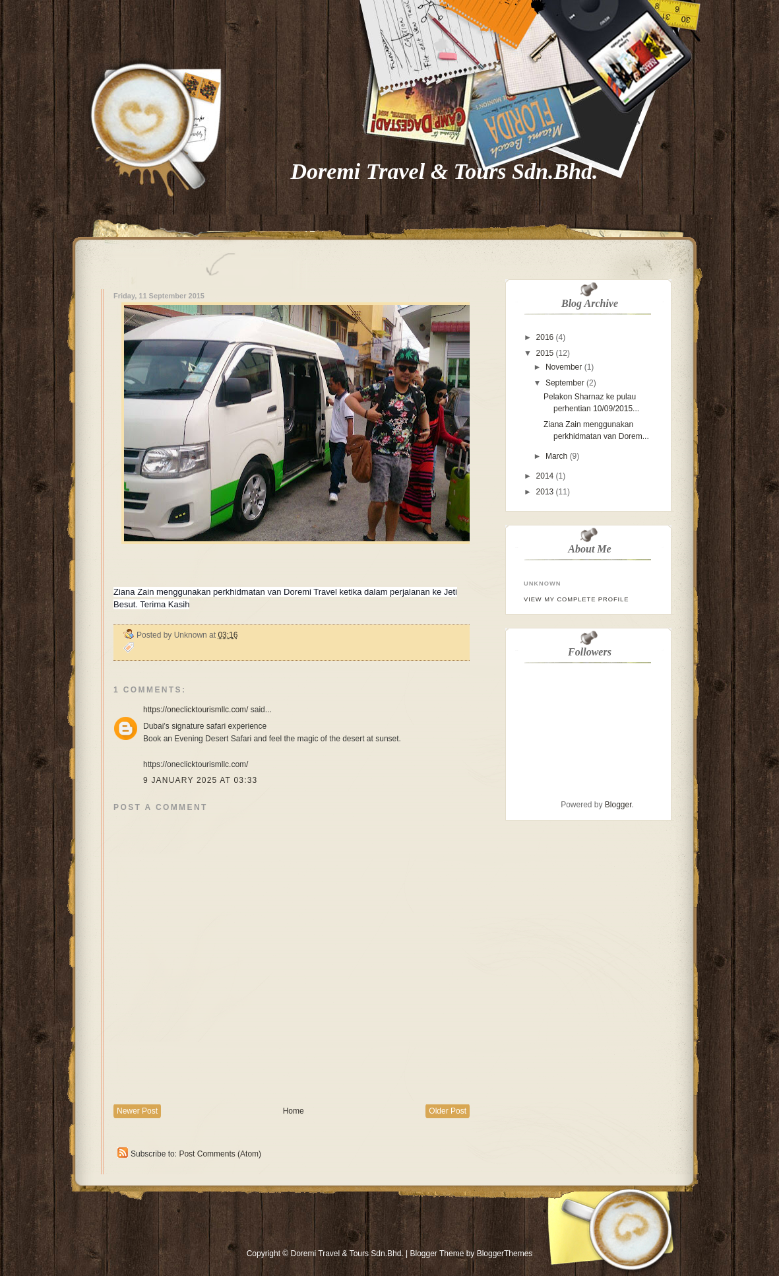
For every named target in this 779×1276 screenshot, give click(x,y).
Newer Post (137, 1111)
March (556, 456)
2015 (545, 353)
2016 (545, 337)
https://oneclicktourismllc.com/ (195, 709)
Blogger (618, 804)
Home (293, 1111)
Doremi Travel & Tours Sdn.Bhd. (444, 171)
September (564, 382)
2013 (545, 491)
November (563, 367)
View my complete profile (576, 599)
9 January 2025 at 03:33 (200, 780)
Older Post (447, 1111)
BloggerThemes (503, 1253)
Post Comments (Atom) (220, 1153)
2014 (545, 476)
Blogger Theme (437, 1253)
